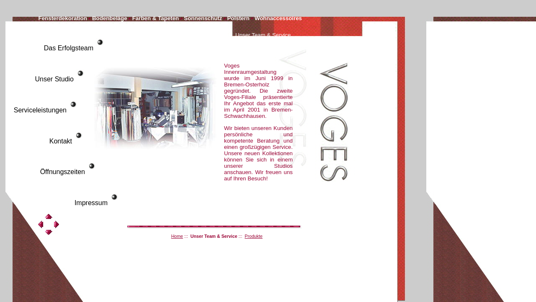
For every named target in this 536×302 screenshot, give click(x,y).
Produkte (254, 236)
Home (177, 236)
